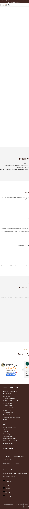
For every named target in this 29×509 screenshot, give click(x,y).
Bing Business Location (9, 476)
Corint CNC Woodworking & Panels (13, 365)
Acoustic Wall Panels (8, 393)
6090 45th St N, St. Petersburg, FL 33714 (13, 456)
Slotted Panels (8, 405)
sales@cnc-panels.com (11, 463)
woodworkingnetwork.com (19, 473)
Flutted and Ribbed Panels (11, 400)
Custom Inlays (6, 434)
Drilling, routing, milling (9, 427)
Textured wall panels (10, 408)
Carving (5, 429)
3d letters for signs (8, 443)
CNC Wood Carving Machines (10, 440)
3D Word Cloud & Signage (10, 391)
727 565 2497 (11, 459)
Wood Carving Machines (9, 438)
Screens (5, 419)
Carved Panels (7, 396)
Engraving (5, 431)
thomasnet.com (16, 469)
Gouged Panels (8, 403)
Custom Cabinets (7, 415)
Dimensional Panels (10, 398)
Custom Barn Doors (8, 412)
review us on (11, 374)
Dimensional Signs (8, 436)
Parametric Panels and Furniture (11, 417)
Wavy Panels (8, 410)
